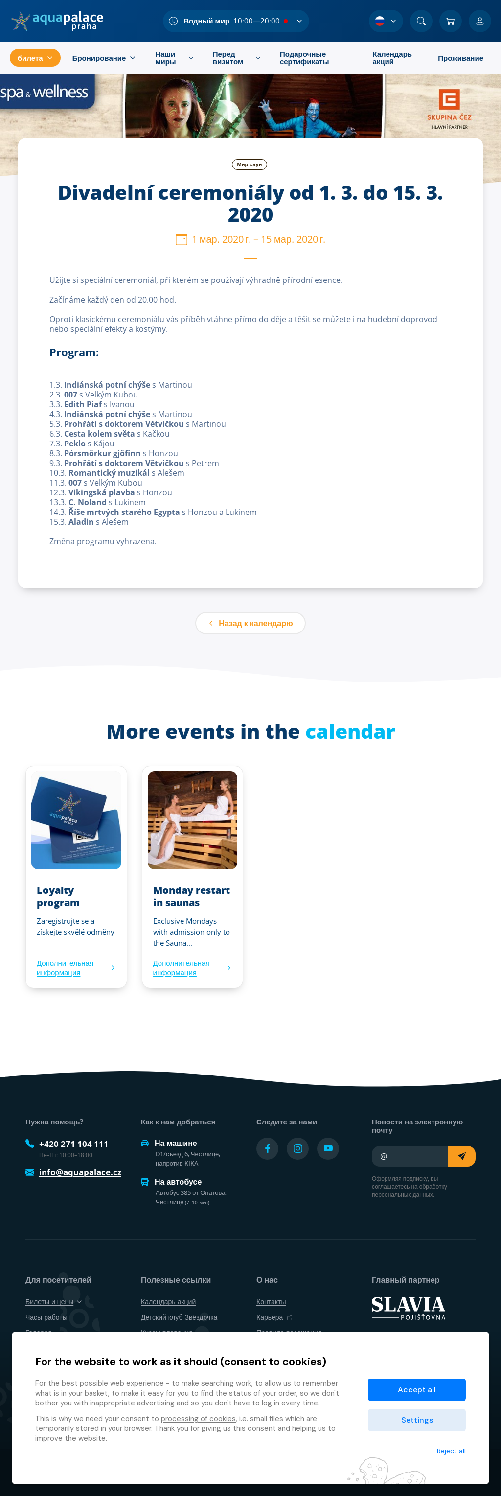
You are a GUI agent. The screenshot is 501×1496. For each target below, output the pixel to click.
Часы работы (46, 1317)
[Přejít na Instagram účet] (298, 1149)
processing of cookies (198, 1419)
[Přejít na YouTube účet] (328, 1149)
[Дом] (56, 21)
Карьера (274, 1317)
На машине (169, 1143)
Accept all (417, 1389)
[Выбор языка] (386, 21)
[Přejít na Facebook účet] (267, 1149)
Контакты (271, 1301)
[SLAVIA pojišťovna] (408, 1307)
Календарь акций (168, 1301)
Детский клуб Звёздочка (179, 1317)
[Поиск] (421, 21)
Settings (417, 1420)
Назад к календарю (250, 623)
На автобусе (171, 1181)
